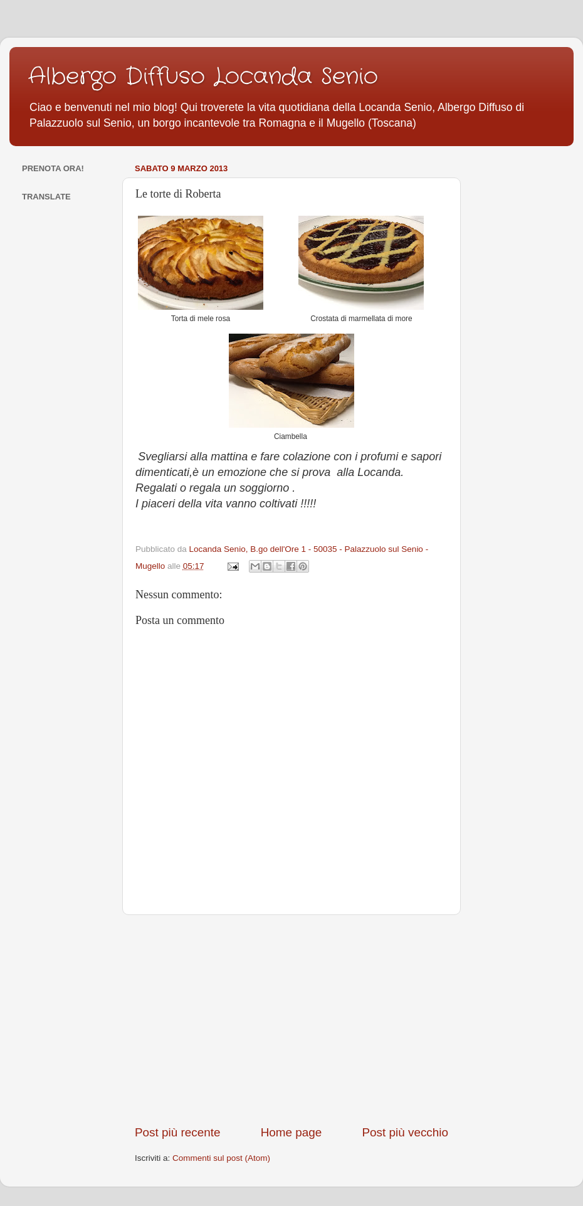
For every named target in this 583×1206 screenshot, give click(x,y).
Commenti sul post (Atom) (221, 1158)
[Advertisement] (291, 1020)
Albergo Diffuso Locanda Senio (203, 77)
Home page (291, 1132)
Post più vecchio (405, 1132)
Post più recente (178, 1132)
